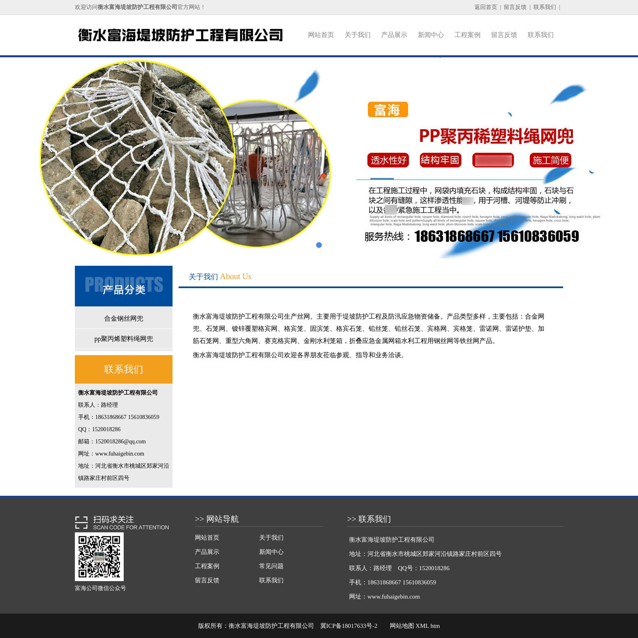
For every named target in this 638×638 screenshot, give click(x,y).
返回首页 (485, 7)
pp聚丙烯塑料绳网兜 (123, 338)
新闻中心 (431, 34)
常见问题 (271, 566)
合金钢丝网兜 (123, 318)
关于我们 (358, 34)
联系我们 (544, 7)
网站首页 (321, 34)
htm (435, 626)
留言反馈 (515, 7)
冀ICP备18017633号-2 (349, 626)
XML (422, 626)
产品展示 (394, 34)
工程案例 (467, 34)
